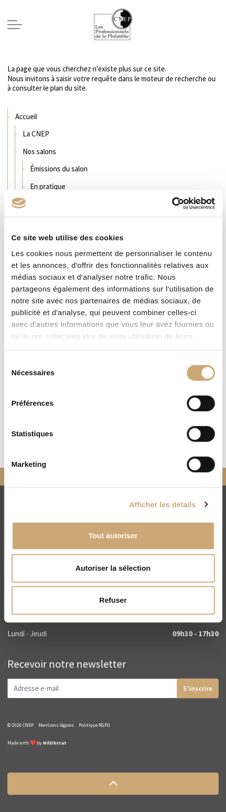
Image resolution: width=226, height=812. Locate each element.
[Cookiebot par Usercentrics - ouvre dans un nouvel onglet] (172, 203)
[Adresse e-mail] (113, 688)
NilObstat (54, 743)
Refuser (113, 600)
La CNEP (36, 133)
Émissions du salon (59, 168)
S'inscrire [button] (197, 688)
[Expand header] (15, 24)
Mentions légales (56, 725)
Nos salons (39, 151)
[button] (113, 784)
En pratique (47, 186)
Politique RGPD (94, 725)
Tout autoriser (113, 535)
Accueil (26, 116)
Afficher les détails (162, 504)
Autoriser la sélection (113, 568)
